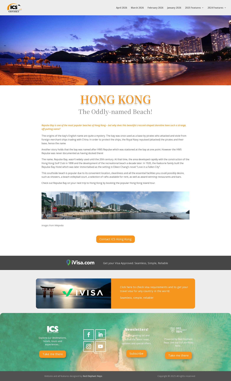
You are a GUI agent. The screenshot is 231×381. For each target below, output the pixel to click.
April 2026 (121, 8)
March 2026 (137, 8)
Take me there (52, 354)
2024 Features (215, 8)
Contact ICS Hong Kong (115, 239)
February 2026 (155, 8)
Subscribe (136, 353)
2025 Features (193, 8)
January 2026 (174, 8)
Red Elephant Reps (93, 376)
